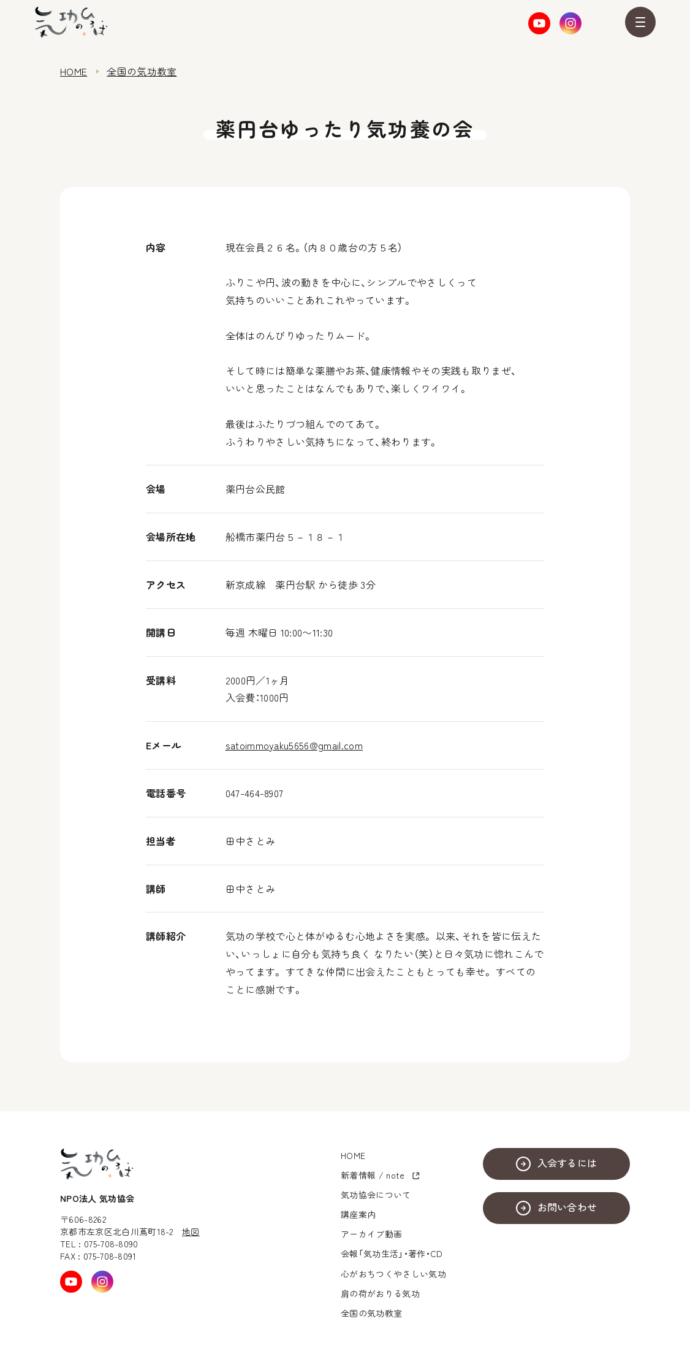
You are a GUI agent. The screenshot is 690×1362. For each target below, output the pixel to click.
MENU (640, 22)
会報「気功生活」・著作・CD (391, 1253)
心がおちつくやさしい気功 (393, 1274)
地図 (191, 1231)
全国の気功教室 (141, 71)
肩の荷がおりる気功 (380, 1293)
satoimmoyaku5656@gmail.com (294, 745)
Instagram (570, 23)
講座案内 (358, 1214)
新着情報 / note (373, 1175)
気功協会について (376, 1194)
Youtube (539, 23)
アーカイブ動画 (371, 1234)
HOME (73, 71)
